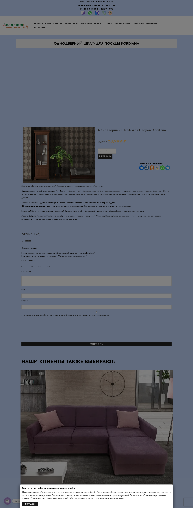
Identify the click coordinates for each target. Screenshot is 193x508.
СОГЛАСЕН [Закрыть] (30, 504)
